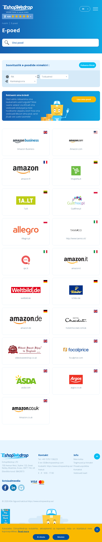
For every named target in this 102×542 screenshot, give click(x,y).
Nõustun (60, 537)
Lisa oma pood (84, 99)
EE (83, 9)
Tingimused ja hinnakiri (83, 462)
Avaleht (5, 23)
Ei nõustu (41, 537)
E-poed (14, 23)
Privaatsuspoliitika (81, 466)
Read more (23, 531)
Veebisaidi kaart (80, 473)
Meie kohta (78, 459)
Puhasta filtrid (87, 65)
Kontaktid (78, 469)
